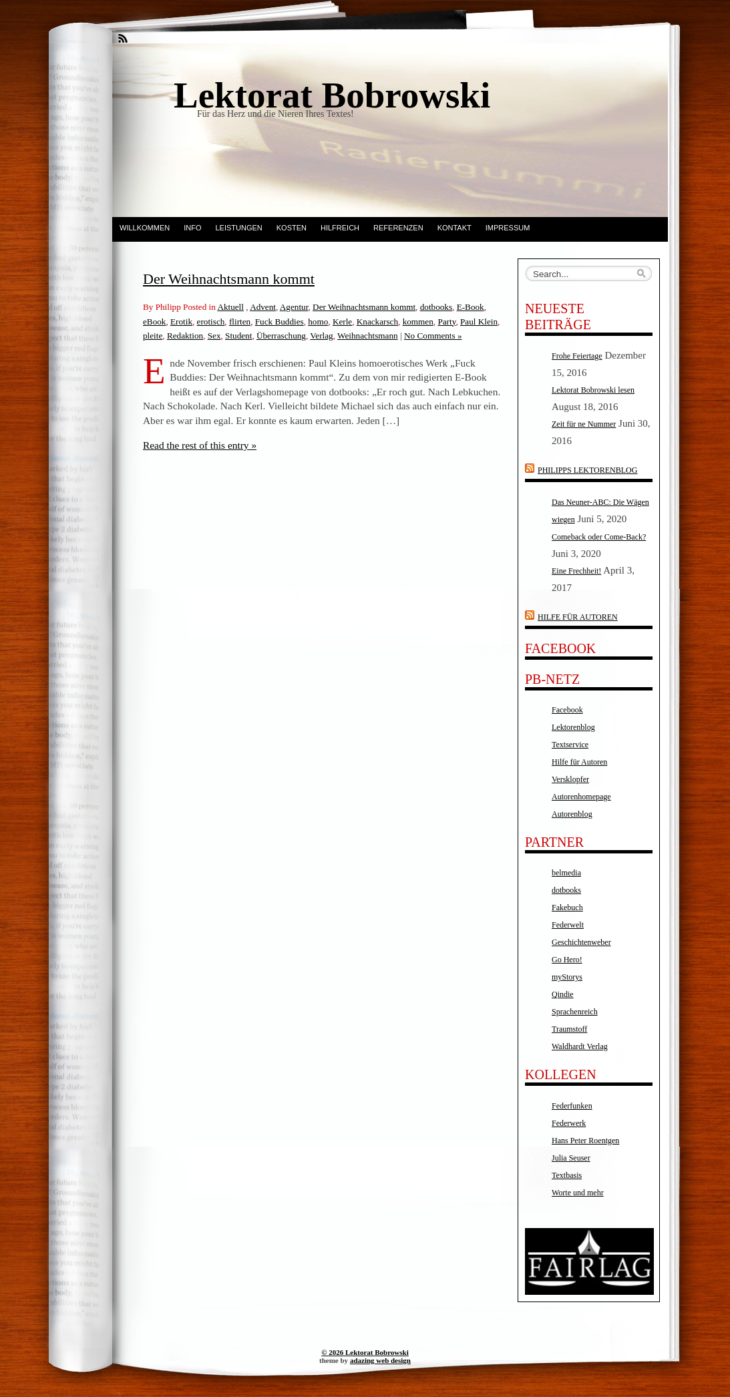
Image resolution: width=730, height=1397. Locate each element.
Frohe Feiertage (577, 356)
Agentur (294, 307)
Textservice (570, 744)
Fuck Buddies (279, 322)
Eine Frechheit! (576, 571)
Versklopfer (570, 779)
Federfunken (572, 1106)
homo (318, 322)
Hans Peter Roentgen (585, 1140)
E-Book (470, 307)
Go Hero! (567, 959)
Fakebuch (567, 907)
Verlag (321, 336)
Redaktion (185, 336)
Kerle (342, 322)
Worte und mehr (578, 1192)
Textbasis (567, 1175)
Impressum (508, 228)
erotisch (211, 322)
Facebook (567, 710)
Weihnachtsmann (367, 336)
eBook (154, 322)
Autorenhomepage (581, 796)
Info (192, 228)
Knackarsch (377, 322)
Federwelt (568, 925)
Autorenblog (572, 814)
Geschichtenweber (581, 942)
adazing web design (380, 1360)
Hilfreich (340, 228)
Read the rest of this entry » (199, 445)
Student (238, 336)
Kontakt (454, 228)
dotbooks (436, 307)
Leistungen (238, 228)
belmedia (566, 872)
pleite (152, 336)
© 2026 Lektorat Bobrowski (365, 1352)
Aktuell (230, 307)
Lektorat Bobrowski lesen (593, 390)
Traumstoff (569, 1029)
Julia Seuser (571, 1158)
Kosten (292, 228)
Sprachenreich (575, 1011)
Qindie (563, 994)
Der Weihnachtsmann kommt (229, 278)
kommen (418, 322)
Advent (263, 307)
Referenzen (398, 228)
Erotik (181, 322)
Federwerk (569, 1123)
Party (446, 322)
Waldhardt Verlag (580, 1046)
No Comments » (433, 336)
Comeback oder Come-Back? (599, 537)
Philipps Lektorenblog (587, 470)
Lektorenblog (573, 727)
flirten (239, 322)
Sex (214, 336)
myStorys (567, 977)
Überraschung (281, 336)
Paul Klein (479, 322)
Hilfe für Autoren (578, 617)
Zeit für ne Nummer (584, 424)
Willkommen (145, 228)
